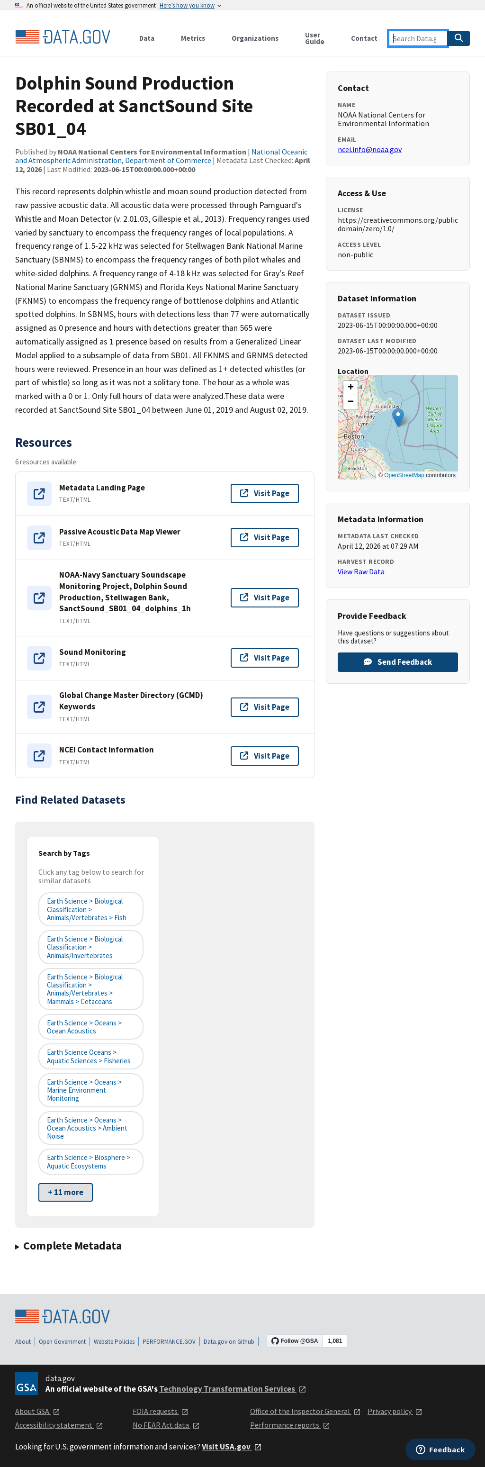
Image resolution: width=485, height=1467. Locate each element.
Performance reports (290, 1425)
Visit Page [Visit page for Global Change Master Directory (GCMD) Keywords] (264, 707)
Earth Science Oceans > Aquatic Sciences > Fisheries (89, 1056)
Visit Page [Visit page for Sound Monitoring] (264, 657)
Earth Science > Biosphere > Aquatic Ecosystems (88, 1161)
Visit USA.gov (232, 1446)
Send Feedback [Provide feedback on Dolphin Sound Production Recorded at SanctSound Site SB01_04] (398, 662)
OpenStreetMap (404, 475)
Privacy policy (395, 1411)
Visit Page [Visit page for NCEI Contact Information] (264, 756)
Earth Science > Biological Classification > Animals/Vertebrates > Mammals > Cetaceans (85, 989)
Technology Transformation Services (232, 1389)
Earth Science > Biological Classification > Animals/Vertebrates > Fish (86, 909)
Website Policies (114, 1342)
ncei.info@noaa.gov (370, 149)
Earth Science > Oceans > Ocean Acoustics (84, 1026)
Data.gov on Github (229, 1342)
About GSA (37, 1411)
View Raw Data (361, 571)
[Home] (62, 37)
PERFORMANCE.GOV (169, 1342)
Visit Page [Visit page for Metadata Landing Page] (264, 493)
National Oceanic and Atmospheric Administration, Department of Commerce (161, 156)
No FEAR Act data (166, 1425)
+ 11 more (65, 1192)
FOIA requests (161, 1411)
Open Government (62, 1342)
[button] (398, 417)
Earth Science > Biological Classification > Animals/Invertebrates (85, 947)
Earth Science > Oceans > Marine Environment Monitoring (84, 1090)
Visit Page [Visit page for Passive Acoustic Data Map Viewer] (264, 537)
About (23, 1342)
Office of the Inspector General (305, 1411)
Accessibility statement (59, 1425)
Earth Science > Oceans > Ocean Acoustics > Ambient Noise (87, 1128)
